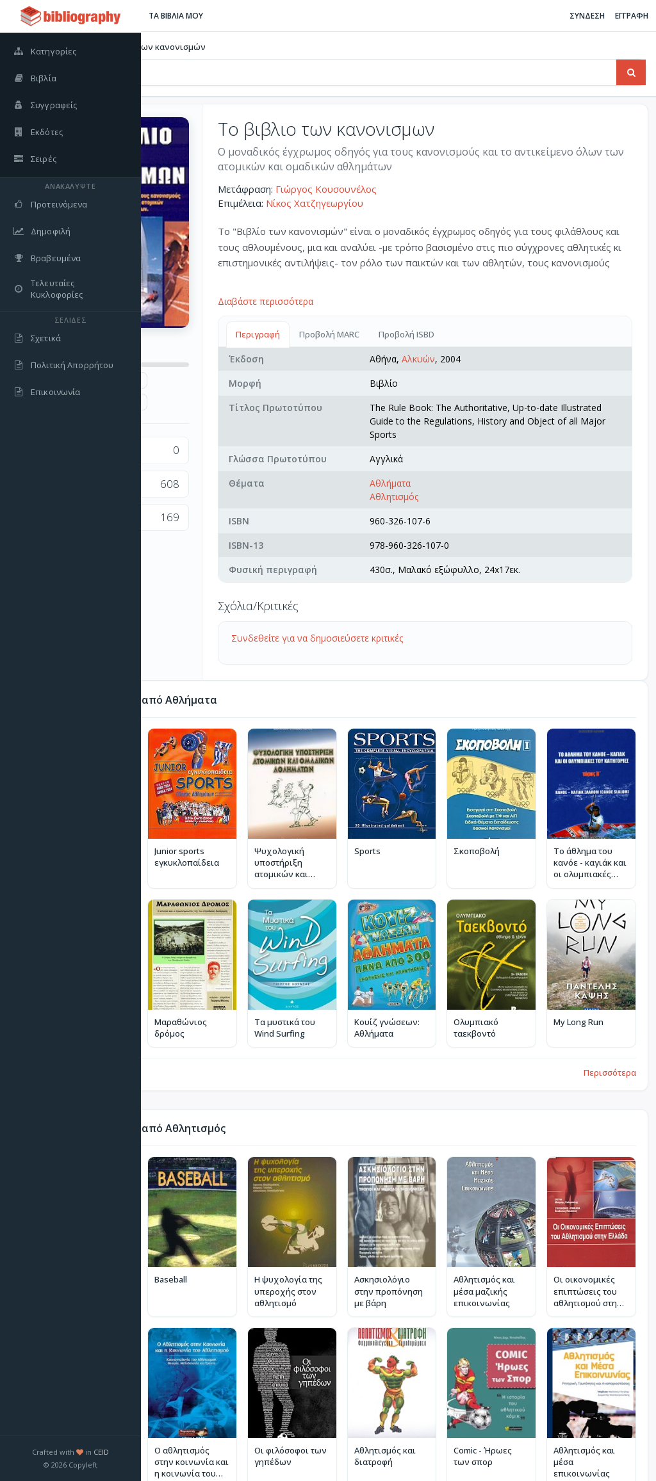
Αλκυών (509, 359)
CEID (101, 1452)
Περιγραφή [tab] (371, 334)
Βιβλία (184, 47)
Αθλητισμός (485, 510)
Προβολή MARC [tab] (443, 334)
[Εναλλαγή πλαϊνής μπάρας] (158, 16)
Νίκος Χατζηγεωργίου (428, 203)
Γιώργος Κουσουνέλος (439, 188)
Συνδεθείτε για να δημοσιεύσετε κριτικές (430, 651)
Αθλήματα (481, 496)
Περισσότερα (610, 1050)
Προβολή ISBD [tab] (520, 334)
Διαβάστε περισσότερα (379, 301)
